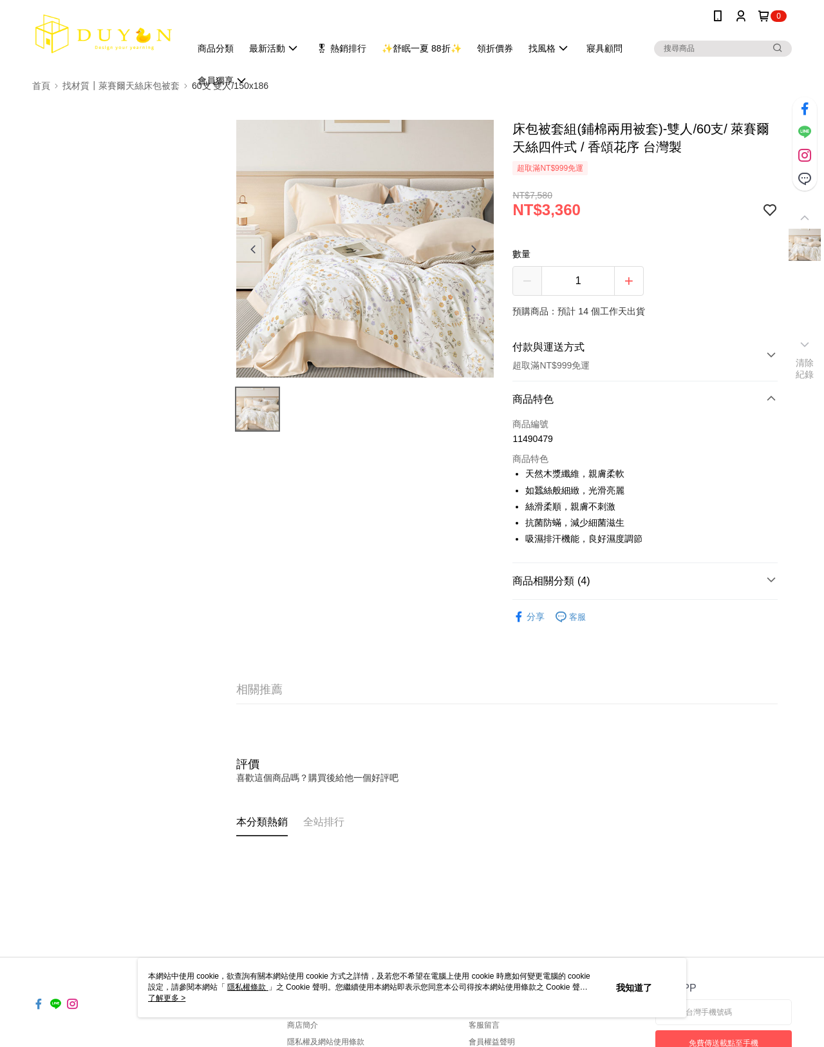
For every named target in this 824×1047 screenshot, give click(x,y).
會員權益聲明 (492, 1041)
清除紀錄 (805, 368)
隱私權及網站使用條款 (325, 1041)
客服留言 (484, 1025)
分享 (528, 617)
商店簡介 (302, 1025)
